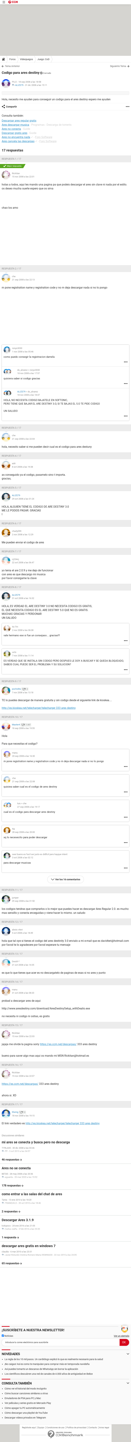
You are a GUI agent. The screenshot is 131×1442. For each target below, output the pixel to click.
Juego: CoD (43, 59)
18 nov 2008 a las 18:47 (28, 395)
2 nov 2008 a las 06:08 (22, 630)
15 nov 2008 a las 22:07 (23, 1076)
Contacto (93, 1427)
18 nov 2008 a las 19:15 (23, 1115)
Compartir (11, 106)
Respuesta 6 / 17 (11, 523)
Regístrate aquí (29, 1427)
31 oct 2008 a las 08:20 (23, 993)
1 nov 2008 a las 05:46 (22, 351)
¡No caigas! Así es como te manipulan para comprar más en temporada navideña (47, 1364)
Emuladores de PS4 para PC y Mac (23, 1398)
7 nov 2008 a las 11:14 (22, 655)
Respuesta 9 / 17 (11, 681)
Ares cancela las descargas (18, 141)
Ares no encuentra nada (16, 137)
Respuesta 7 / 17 (11, 551)
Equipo (41, 1427)
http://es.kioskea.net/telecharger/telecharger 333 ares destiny (39, 708)
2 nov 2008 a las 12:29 (22, 534)
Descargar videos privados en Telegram (25, 1417)
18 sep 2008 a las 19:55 (23, 728)
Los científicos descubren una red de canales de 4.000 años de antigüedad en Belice (49, 1373)
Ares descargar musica (15, 124)
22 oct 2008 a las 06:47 (23, 562)
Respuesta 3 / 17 (11, 427)
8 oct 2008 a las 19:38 (22, 467)
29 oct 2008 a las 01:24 (23, 498)
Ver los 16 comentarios (67, 879)
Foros (12, 59)
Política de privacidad (76, 1427)
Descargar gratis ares (14, 133)
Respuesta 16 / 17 (12, 1065)
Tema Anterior (12, 66)
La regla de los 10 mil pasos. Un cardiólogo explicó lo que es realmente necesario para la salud (54, 1359)
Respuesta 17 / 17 (12, 1104)
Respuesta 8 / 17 (11, 587)
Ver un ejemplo (121, 1335)
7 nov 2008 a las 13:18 (22, 692)
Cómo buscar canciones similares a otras (26, 1393)
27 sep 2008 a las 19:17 (28, 807)
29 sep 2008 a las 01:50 (23, 901)
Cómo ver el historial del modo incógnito (26, 1388)
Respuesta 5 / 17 (11, 487)
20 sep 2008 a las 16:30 (23, 756)
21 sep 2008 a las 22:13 (23, 279)
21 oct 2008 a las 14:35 (23, 965)
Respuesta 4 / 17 (11, 455)
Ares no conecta (11, 129)
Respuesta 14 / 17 (12, 981)
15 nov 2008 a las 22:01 (23, 176)
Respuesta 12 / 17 (12, 921)
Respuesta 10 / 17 (12, 717)
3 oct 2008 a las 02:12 (22, 857)
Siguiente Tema (118, 66)
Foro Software (43, 137)
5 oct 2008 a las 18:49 (22, 933)
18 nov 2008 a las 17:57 (28, 373)
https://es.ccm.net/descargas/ (58, 1044)
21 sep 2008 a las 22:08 (23, 781)
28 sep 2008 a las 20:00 (23, 832)
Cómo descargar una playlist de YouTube (26, 1412)
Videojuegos (26, 59)
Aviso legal (104, 1427)
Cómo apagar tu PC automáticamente (25, 1408)
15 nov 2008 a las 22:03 (23, 1036)
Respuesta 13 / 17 (12, 953)
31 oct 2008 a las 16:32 (23, 598)
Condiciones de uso (55, 1427)
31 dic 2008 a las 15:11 (36, 85)
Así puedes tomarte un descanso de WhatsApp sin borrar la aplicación (41, 1369)
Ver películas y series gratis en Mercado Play (28, 1403)
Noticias (7, 1335)
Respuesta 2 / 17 (11, 268)
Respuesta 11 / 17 (12, 890)
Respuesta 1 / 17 (11, 158)
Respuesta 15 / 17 (12, 1025)
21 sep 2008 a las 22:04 (23, 439)
